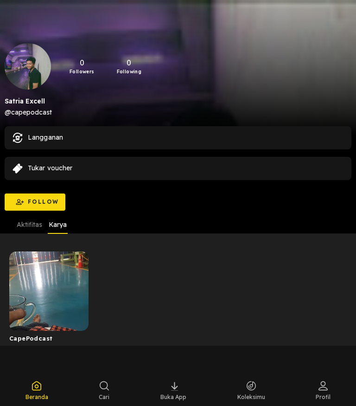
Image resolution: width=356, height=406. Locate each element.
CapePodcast (30, 338)
